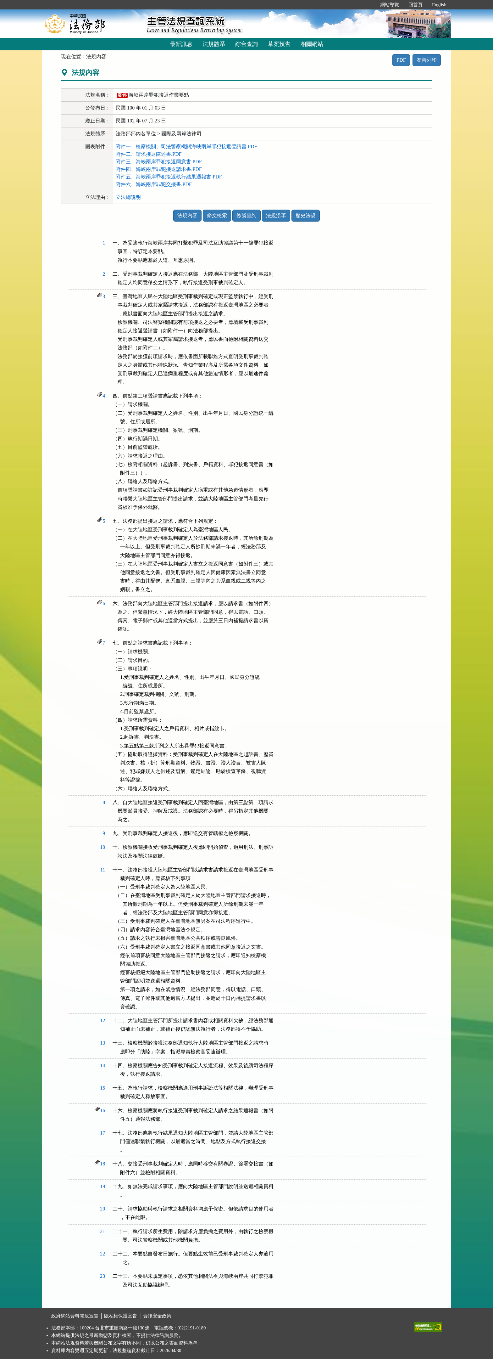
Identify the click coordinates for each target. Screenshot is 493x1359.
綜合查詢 (246, 44)
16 (102, 1110)
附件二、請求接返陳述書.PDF (148, 154)
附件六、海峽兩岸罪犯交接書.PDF (153, 184)
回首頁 (415, 4)
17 (102, 1133)
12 (102, 1020)
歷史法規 (306, 215)
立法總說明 (128, 197)
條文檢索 (217, 215)
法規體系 (213, 44)
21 (102, 1231)
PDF (401, 60)
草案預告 (279, 44)
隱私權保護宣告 (120, 1315)
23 (102, 1276)
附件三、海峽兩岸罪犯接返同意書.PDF (159, 161)
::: (369, 4)
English (439, 4)
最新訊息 (181, 44)
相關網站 (312, 44)
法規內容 (187, 215)
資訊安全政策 (157, 1315)
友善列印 (427, 60)
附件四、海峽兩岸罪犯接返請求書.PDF (159, 169)
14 (102, 1065)
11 (102, 869)
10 (102, 847)
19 (102, 1186)
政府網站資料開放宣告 (74, 1315)
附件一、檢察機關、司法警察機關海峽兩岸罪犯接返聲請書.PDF (186, 146)
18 (102, 1163)
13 (102, 1043)
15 (102, 1088)
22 (102, 1253)
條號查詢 (246, 215)
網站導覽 (389, 4)
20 (102, 1208)
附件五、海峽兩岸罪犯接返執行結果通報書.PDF (169, 176)
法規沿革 (276, 215)
